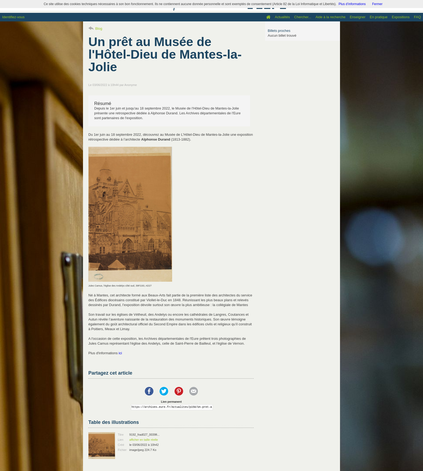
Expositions (401, 17)
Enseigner (357, 17)
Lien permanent (171, 401)
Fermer (377, 4)
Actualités (282, 17)
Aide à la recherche (330, 17)
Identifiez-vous (13, 17)
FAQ (417, 17)
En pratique (379, 17)
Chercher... (302, 17)
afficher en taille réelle (143, 439)
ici (120, 353)
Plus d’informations (352, 4)
